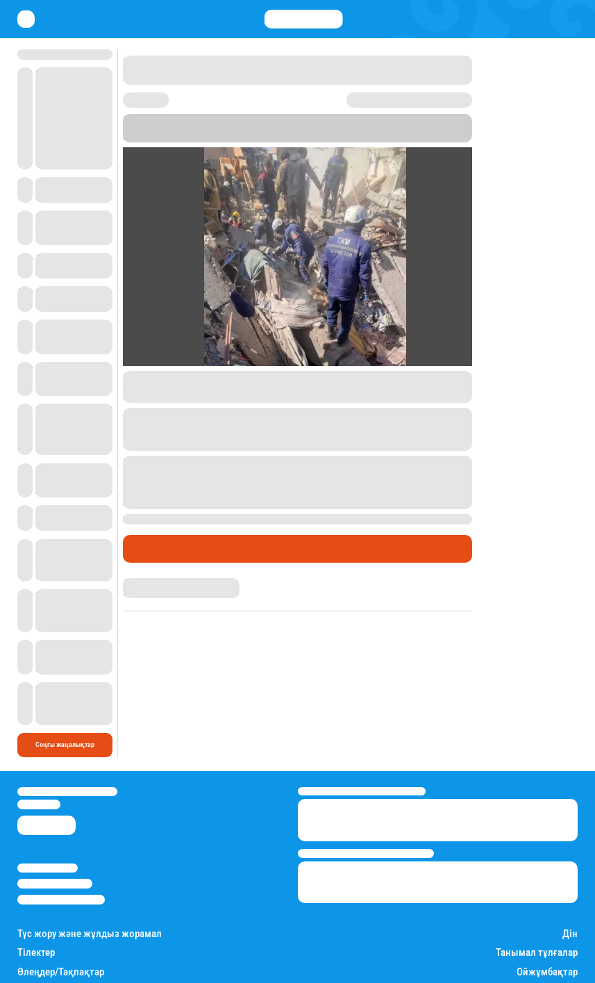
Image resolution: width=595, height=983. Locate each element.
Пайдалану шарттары (61, 840)
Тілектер (36, 894)
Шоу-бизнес (209, 970)
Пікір (272, 549)
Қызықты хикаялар (265, 970)
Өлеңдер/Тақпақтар (60, 913)
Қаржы (74, 970)
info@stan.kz (38, 745)
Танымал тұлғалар (537, 894)
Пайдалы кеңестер (329, 970)
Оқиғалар (227, 549)
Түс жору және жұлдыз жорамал (89, 875)
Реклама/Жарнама (54, 824)
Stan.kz (444, 127)
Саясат (106, 970)
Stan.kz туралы (47, 808)
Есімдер (34, 932)
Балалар (560, 932)
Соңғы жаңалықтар (64, 686)
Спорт (172, 970)
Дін (570, 875)
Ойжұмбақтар (547, 913)
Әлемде (140, 970)
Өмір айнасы (160, 549)
